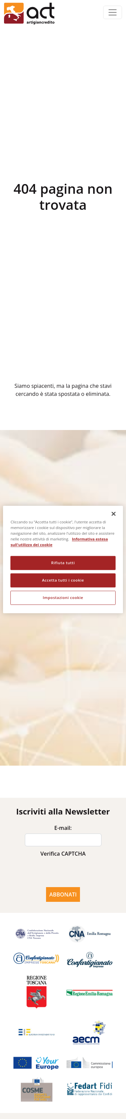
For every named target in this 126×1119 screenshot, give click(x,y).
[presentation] (63, 872)
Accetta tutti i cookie (63, 580)
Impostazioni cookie (63, 597)
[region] (63, 559)
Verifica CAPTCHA (63, 853)
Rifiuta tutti (63, 563)
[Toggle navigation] (112, 12)
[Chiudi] (113, 513)
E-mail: (63, 828)
